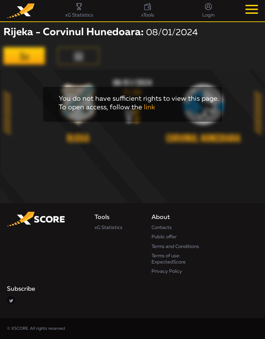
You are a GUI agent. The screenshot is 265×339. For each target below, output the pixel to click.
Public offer (164, 237)
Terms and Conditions (175, 246)
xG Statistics (108, 227)
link (149, 107)
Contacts (161, 227)
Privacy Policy (166, 271)
